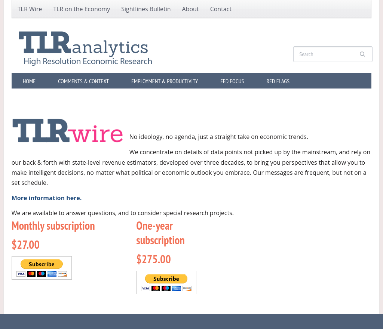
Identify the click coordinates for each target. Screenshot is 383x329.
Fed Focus (232, 81)
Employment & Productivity (164, 81)
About (190, 9)
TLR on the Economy (81, 9)
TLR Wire (30, 9)
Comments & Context (83, 81)
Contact (221, 9)
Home (29, 81)
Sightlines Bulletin (146, 9)
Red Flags (277, 81)
